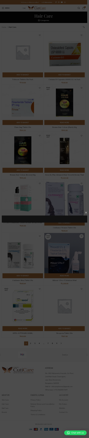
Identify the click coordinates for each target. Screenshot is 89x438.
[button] (75, 432)
